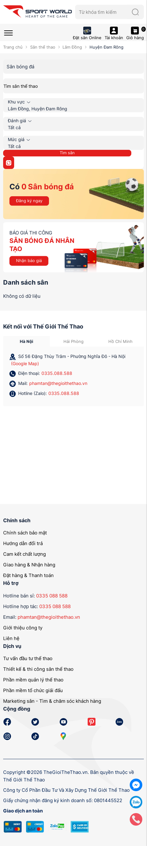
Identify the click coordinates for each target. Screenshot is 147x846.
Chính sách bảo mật (25, 533)
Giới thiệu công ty (22, 628)
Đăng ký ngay (29, 200)
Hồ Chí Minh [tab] (120, 341)
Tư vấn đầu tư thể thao (27, 658)
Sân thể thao (42, 47)
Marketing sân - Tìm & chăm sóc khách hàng (52, 701)
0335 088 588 (52, 596)
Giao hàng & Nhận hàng (29, 565)
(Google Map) (25, 363)
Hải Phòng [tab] (73, 341)
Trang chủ (13, 47)
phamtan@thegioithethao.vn (58, 383)
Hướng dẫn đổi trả (23, 543)
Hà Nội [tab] (26, 341)
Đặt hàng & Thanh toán (28, 575)
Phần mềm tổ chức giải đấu (33, 690)
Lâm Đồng (72, 47)
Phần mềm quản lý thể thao (33, 680)
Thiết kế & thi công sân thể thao (38, 669)
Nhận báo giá (29, 260)
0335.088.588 (56, 373)
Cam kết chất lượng (24, 554)
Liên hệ (11, 638)
